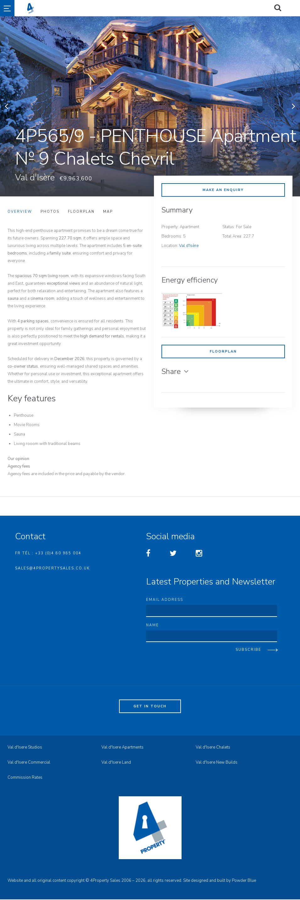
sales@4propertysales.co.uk (52, 568)
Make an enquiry (223, 190)
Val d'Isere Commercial (29, 763)
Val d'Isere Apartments (122, 748)
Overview (20, 211)
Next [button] (293, 106)
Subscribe (248, 650)
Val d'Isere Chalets (213, 748)
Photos (50, 211)
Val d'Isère (189, 246)
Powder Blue (244, 881)
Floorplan (223, 351)
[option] (150, 106)
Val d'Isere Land (116, 763)
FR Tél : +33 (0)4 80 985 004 (48, 553)
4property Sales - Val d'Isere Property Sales (161, 8)
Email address (164, 599)
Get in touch (150, 707)
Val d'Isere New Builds (216, 763)
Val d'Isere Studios (25, 748)
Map (108, 211)
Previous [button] (6, 106)
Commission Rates (25, 778)
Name (152, 625)
